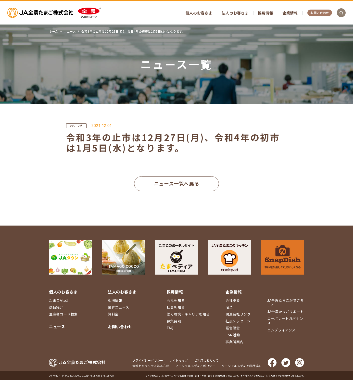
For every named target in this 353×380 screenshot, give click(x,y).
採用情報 (265, 13)
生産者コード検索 (63, 314)
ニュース (57, 326)
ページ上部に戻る (342, 250)
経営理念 (233, 327)
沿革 (229, 307)
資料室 (113, 314)
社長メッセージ (238, 320)
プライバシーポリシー (147, 360)
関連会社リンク (238, 314)
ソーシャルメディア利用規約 (242, 366)
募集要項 (174, 320)
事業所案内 (234, 341)
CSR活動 (233, 334)
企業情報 (290, 13)
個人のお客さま (199, 13)
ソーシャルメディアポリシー (195, 366)
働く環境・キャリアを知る (188, 314)
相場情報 (115, 300)
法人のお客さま (235, 13)
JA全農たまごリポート (285, 311)
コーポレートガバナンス (285, 320)
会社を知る (176, 300)
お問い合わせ (319, 13)
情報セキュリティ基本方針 (150, 366)
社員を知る (176, 307)
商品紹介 (56, 307)
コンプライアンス (281, 330)
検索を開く (341, 12)
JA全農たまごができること (285, 302)
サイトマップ (178, 360)
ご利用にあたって (206, 360)
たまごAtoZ (58, 300)
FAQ (170, 327)
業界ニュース (118, 307)
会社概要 (233, 300)
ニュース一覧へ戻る (176, 183)
